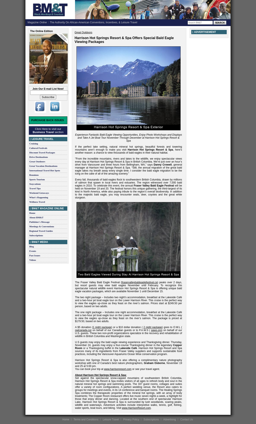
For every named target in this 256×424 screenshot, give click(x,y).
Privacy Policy (131, 419)
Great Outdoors (37, 161)
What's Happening (38, 197)
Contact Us (186, 419)
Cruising (33, 143)
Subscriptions (36, 235)
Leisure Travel (111, 419)
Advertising (169, 419)
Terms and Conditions (86, 419)
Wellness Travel (37, 202)
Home (32, 213)
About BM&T (36, 217)
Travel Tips (35, 188)
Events (32, 251)
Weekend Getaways (39, 193)
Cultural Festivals (38, 148)
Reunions (34, 175)
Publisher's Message (39, 222)
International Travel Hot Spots (44, 170)
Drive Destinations (38, 157)
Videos (32, 260)
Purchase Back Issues (47, 120)
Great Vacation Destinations (43, 166)
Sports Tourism (37, 179)
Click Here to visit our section (48, 130)
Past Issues (34, 255)
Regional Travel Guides (41, 231)
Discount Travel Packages (42, 152)
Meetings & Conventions (41, 226)
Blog (31, 246)
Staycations (35, 184)
